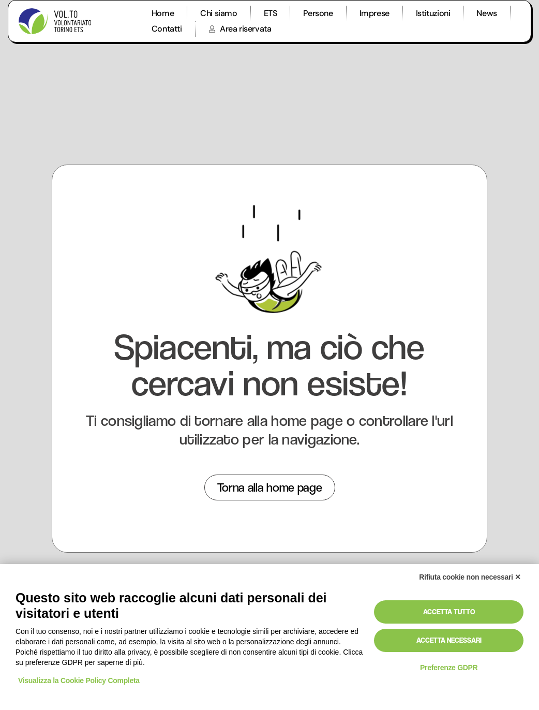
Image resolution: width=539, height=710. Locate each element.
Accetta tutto (449, 612)
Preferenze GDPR (448, 667)
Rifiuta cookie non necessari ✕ (470, 577)
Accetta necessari (449, 640)
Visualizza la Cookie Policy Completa (79, 680)
